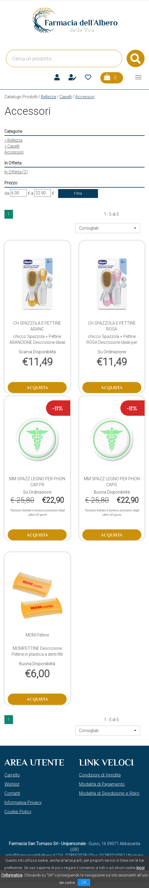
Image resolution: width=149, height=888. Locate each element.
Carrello (12, 775)
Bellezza (48, 96)
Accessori (14, 152)
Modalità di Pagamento (102, 784)
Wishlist (11, 784)
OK (84, 882)
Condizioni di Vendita (100, 775)
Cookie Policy (17, 811)
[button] (107, 228)
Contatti (12, 793)
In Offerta (16, 172)
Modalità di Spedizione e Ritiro (109, 793)
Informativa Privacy (23, 802)
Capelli (66, 96)
